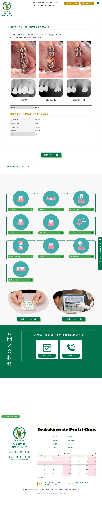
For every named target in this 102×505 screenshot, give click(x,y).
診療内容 (70, 438)
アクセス (70, 449)
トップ (55, 438)
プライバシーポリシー (57, 491)
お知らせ (70, 445)
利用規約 (67, 491)
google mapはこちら (10, 418)
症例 (54, 449)
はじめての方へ (73, 441)
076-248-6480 (46, 5)
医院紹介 (55, 441)
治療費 (55, 445)
